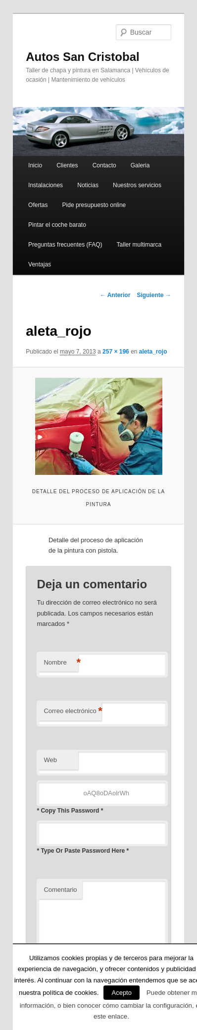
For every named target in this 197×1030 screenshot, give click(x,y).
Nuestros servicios (137, 185)
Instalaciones (45, 185)
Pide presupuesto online (94, 205)
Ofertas (38, 205)
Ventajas (39, 264)
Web (50, 760)
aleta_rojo (153, 351)
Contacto (104, 165)
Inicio (35, 165)
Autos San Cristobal (82, 56)
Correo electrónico (72, 711)
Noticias (87, 185)
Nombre (61, 663)
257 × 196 (115, 351)
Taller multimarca (139, 244)
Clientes (67, 165)
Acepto (121, 992)
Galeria (140, 165)
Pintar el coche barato (57, 224)
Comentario (60, 889)
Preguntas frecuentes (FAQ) (65, 244)
